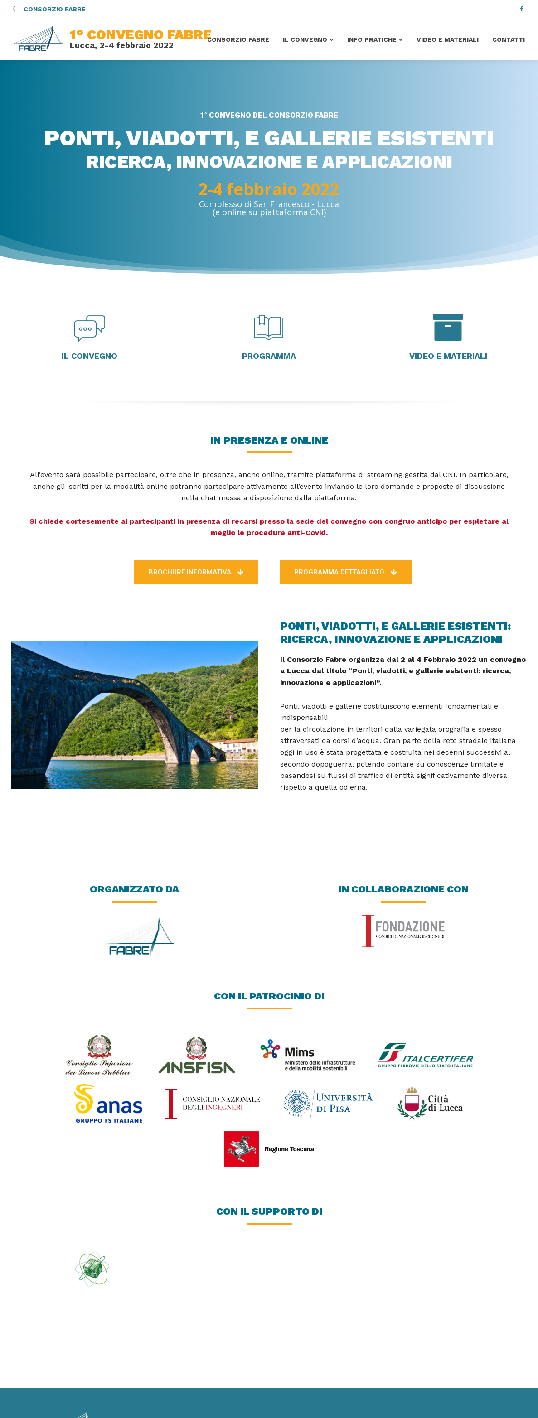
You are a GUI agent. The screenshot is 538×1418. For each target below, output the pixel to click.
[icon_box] (48, 9)
